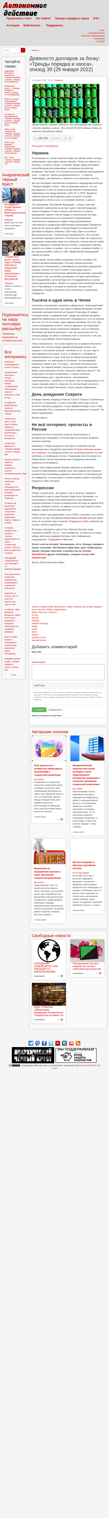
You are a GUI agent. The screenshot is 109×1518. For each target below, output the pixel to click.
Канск (34, 632)
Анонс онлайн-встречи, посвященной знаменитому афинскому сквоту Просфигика (11, 645)
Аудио (70, 607)
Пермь (35, 626)
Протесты (42, 612)
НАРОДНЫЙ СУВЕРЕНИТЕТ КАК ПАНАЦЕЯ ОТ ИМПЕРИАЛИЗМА (46, 967)
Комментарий (39, 662)
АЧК (97, 18)
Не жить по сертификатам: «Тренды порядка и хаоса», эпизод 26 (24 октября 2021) (12, 119)
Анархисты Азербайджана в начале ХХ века (11, 364)
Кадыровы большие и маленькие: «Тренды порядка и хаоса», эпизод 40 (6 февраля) (12, 76)
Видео (34, 612)
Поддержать (54, 25)
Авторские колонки (50, 731)
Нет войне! (43, 18)
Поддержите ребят (78, 521)
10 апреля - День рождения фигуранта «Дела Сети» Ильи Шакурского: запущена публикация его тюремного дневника (12, 620)
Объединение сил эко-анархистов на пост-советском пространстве (87, 966)
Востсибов (39, 779)
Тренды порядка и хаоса (72, 18)
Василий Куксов (39, 640)
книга (93, 406)
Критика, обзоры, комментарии (52, 609)
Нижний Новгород (40, 623)
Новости (35, 50)
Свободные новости (51, 935)
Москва (35, 618)
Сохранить (38, 710)
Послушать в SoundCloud (45, 146)
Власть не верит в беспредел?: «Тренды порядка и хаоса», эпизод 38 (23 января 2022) (12, 104)
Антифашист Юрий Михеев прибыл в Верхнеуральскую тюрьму (14, 210)
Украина (35, 621)
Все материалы (15, 354)
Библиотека (32, 25)
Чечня (34, 629)
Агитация (12, 25)
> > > (13, 675)
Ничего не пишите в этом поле (46, 715)
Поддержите (54, 539)
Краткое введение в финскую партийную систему (84, 865)
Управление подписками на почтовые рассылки (12, 337)
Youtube (86, 551)
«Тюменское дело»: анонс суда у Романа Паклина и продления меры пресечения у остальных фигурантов (12, 267)
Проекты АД (79, 607)
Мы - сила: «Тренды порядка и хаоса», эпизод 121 (12, 160)
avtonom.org (38, 557)
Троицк (35, 635)
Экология (52, 612)
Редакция (59, 80)
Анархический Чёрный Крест (53, 607)
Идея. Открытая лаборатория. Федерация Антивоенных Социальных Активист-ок (48, 1011)
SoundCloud (38, 554)
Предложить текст (19, 18)
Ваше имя (36, 652)
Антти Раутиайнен (81, 873)
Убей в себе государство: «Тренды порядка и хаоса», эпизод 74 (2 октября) (12, 133)
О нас (54, 1068)
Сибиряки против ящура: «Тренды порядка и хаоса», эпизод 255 (12, 664)
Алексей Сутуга (39, 637)
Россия (35, 615)
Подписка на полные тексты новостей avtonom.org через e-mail (11, 599)
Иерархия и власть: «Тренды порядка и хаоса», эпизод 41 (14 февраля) (12, 90)
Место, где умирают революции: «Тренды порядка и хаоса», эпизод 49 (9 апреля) (12, 147)
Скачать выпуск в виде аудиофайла (53, 138)
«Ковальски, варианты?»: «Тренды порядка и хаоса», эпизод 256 (12, 449)
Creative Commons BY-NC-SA (87, 1065)
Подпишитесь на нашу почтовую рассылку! (15, 321)
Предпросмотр (55, 710)
